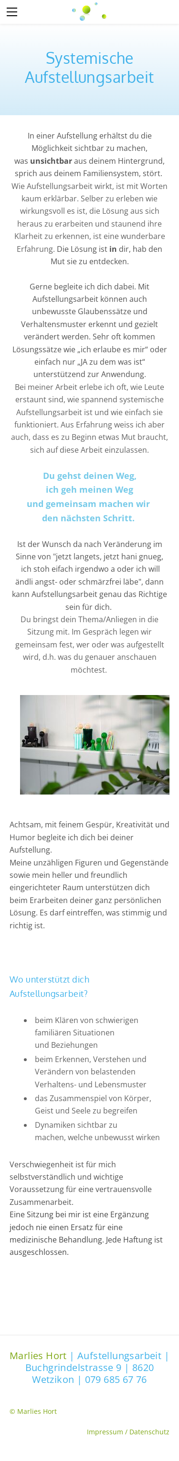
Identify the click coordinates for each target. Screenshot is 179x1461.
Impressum (106, 1431)
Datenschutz (149, 1431)
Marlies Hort (38, 1355)
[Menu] (12, 12)
